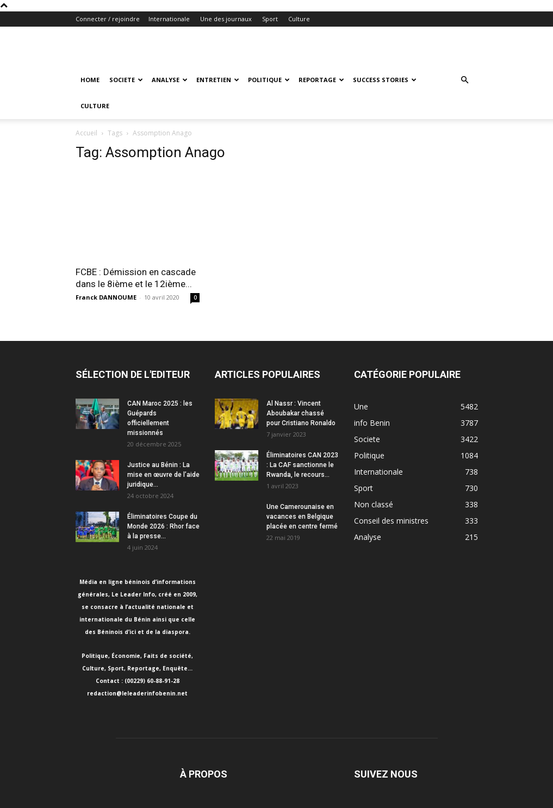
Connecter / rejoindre (108, 19)
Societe (126, 80)
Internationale (169, 19)
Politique (269, 80)
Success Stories (385, 80)
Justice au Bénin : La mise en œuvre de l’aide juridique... (163, 474)
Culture (299, 19)
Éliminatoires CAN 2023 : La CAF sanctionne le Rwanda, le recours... (302, 464)
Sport (270, 19)
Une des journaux (226, 19)
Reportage (321, 80)
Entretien (217, 80)
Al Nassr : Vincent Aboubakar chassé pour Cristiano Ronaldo (300, 413)
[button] (465, 80)
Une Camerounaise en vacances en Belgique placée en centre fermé (302, 516)
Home (90, 80)
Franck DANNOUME (106, 297)
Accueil (86, 133)
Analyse (170, 80)
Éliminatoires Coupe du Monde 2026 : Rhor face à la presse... (163, 526)
